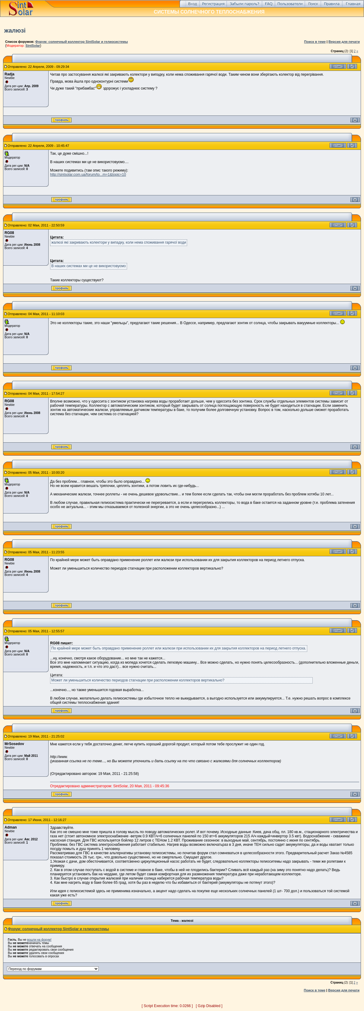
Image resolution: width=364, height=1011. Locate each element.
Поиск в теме (315, 41)
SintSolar (32, 45)
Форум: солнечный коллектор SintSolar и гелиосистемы (81, 41)
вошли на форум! (39, 939)
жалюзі (15, 30)
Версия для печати (344, 41)
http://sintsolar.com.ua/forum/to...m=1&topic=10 (88, 174)
